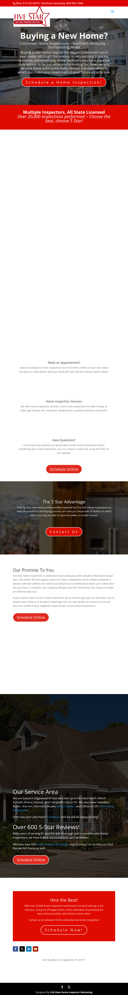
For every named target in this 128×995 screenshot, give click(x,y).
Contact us (53, 817)
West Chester (65, 806)
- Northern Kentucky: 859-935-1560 (61, 3)
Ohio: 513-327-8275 (28, 3)
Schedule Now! (64, 929)
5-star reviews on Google (53, 844)
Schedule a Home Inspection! (64, 82)
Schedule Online (64, 469)
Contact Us (64, 531)
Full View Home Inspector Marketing (71, 992)
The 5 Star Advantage (64, 502)
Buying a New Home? (64, 35)
